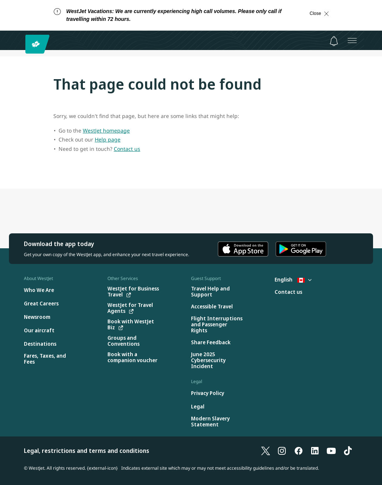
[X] (265, 451)
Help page (107, 139)
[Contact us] (288, 292)
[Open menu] (352, 40)
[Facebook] (298, 451)
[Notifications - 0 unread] (334, 41)
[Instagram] (282, 451)
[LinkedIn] (314, 451)
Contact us (127, 148)
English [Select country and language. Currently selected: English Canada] (293, 279)
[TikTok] (347, 451)
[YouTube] (331, 451)
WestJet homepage (106, 130)
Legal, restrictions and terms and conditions (86, 451)
